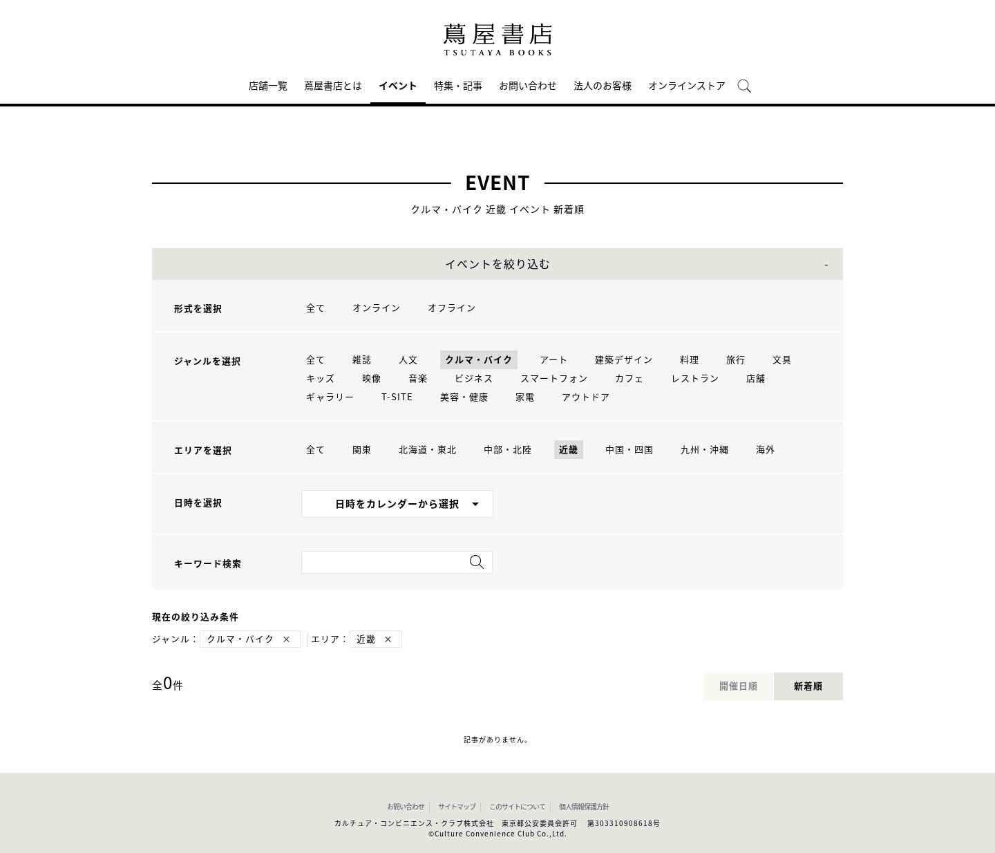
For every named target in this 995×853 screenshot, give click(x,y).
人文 (408, 359)
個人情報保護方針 (584, 806)
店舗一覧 (268, 86)
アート (554, 359)
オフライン (452, 307)
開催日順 (738, 686)
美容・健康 (464, 397)
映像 (371, 378)
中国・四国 (629, 449)
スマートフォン (554, 378)
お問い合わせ (528, 86)
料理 (689, 359)
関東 (362, 449)
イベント (398, 86)
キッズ (320, 378)
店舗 (756, 378)
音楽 (418, 378)
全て (315, 307)
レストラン (695, 378)
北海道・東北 (428, 449)
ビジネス (474, 378)
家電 (525, 397)
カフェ (629, 378)
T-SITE (397, 397)
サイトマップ (456, 806)
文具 (782, 359)
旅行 (736, 359)
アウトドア (586, 397)
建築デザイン (624, 359)
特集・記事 (458, 86)
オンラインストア (687, 86)
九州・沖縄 (705, 449)
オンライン (376, 307)
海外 (765, 449)
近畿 (568, 449)
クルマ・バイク (479, 359)
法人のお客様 (603, 86)
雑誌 (362, 359)
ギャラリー (330, 397)
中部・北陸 (508, 449)
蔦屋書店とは (333, 86)
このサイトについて (517, 806)
